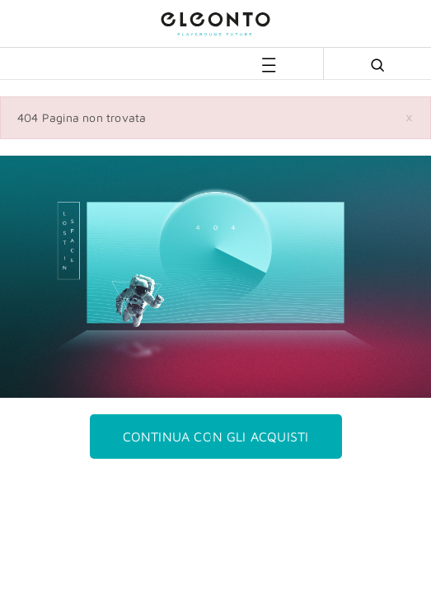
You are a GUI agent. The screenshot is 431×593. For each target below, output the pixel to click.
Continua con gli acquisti (216, 436)
